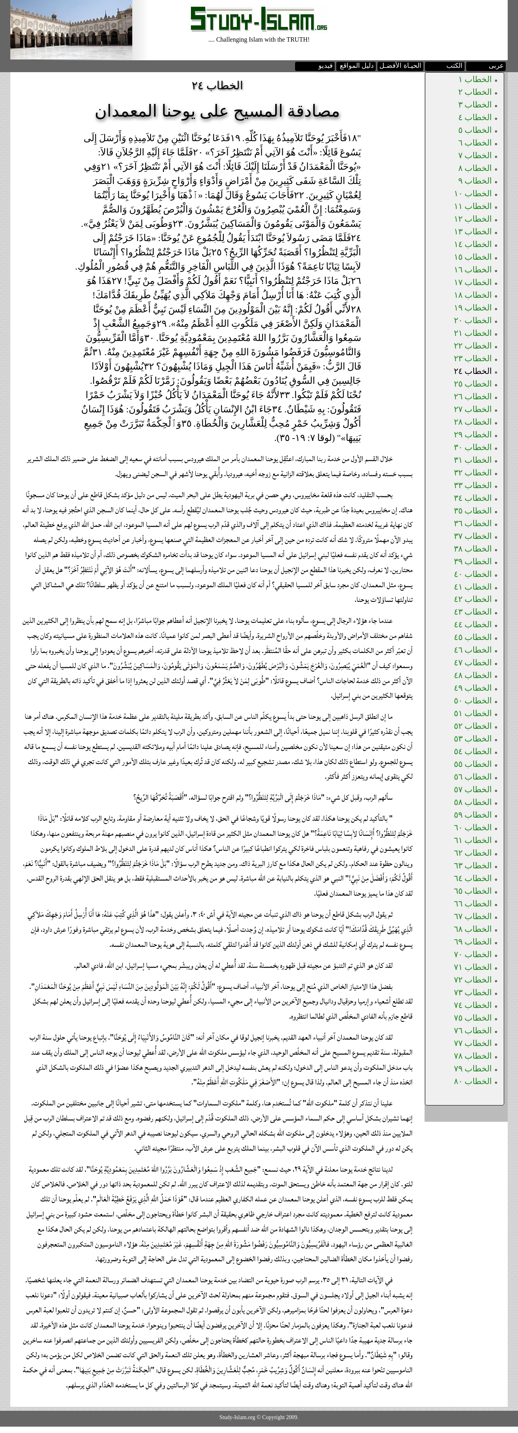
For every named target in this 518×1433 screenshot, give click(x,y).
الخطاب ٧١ (473, 967)
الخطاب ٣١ (473, 460)
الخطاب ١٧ (473, 282)
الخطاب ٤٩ (473, 688)
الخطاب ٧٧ (473, 1043)
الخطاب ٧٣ (473, 992)
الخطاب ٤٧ (473, 662)
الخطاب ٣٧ (473, 536)
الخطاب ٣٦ (473, 523)
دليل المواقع (357, 65)
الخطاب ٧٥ (473, 1018)
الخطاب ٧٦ (473, 1030)
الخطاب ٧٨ (473, 1056)
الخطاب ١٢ (473, 219)
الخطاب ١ (475, 79)
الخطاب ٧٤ (473, 1005)
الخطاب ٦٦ (473, 903)
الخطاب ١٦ (473, 269)
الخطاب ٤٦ (473, 650)
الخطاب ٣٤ (473, 498)
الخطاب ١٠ (473, 193)
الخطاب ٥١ (473, 713)
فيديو (325, 65)
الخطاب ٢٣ (473, 358)
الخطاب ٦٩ (473, 941)
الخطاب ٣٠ (473, 447)
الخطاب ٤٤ (473, 624)
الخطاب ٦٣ (473, 865)
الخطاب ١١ (473, 206)
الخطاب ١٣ (473, 231)
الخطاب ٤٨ (473, 675)
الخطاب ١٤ (473, 244)
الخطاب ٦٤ (473, 878)
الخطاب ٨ (475, 168)
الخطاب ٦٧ (473, 916)
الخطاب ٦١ (473, 840)
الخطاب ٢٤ (473, 371)
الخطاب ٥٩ (473, 815)
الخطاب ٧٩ (473, 1068)
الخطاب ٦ (475, 143)
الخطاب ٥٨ (473, 802)
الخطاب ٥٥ (473, 764)
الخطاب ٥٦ (473, 777)
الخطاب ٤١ (473, 587)
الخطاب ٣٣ (473, 485)
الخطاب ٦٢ (473, 853)
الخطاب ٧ (475, 155)
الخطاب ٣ (475, 104)
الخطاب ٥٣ (473, 738)
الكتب (454, 65)
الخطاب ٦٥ (473, 891)
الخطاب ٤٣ (473, 612)
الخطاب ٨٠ (473, 1081)
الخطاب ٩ (475, 181)
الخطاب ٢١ (473, 333)
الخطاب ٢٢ (473, 346)
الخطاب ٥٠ (473, 700)
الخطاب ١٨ (473, 295)
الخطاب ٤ (475, 117)
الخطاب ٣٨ (473, 549)
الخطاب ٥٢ (473, 726)
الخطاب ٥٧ (473, 789)
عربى (496, 65)
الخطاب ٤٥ (473, 637)
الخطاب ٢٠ (473, 320)
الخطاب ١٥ (473, 257)
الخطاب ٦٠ (473, 827)
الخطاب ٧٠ (473, 954)
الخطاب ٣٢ (473, 472)
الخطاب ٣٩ (473, 561)
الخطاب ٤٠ (473, 574)
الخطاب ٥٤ (473, 751)
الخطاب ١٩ (473, 307)
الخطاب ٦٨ (473, 929)
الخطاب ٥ (475, 130)
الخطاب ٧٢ (473, 980)
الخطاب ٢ (475, 92)
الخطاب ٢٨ (473, 422)
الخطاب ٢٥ (473, 384)
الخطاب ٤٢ (473, 599)
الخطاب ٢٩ (473, 434)
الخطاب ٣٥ (473, 510)
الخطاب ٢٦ (473, 396)
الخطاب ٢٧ (473, 409)
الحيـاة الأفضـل (400, 65)
